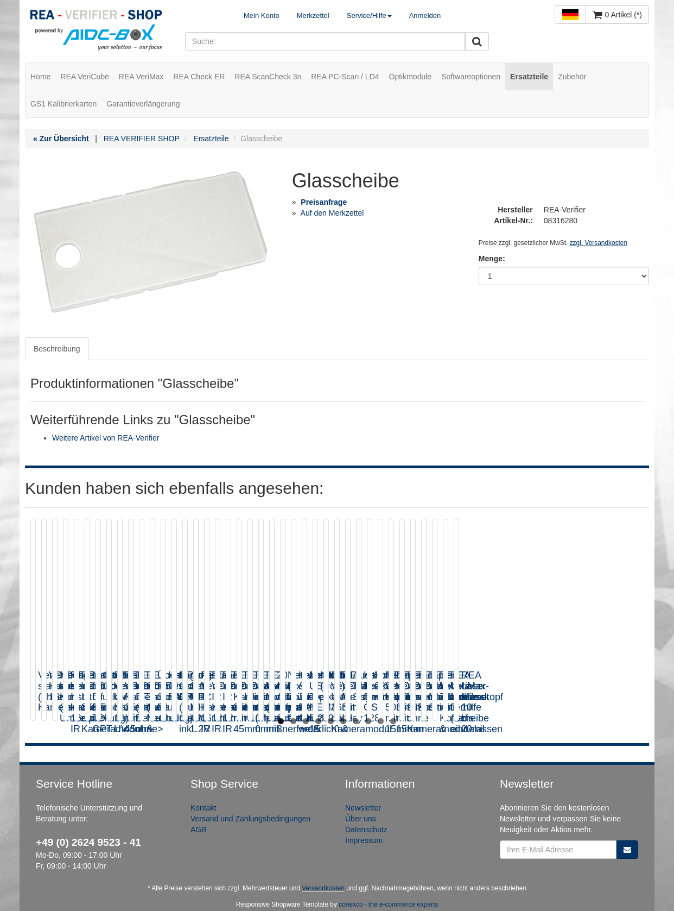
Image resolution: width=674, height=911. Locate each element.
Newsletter (363, 807)
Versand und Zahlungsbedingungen (250, 818)
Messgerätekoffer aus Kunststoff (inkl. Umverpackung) (397, 686)
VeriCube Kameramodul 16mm (246, 681)
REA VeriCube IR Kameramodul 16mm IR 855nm (557, 686)
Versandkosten (323, 888)
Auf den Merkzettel (332, 213)
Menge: (492, 258)
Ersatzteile (529, 76)
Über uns (360, 818)
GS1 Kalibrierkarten (63, 103)
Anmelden (425, 15)
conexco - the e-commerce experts (388, 904)
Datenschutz (366, 829)
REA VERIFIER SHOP (142, 138)
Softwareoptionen (470, 76)
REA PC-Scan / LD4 (345, 76)
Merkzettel (313, 15)
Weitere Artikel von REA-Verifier (105, 437)
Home (40, 76)
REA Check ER (199, 76)
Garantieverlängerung (143, 103)
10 (393, 721)
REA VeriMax (141, 76)
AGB (198, 829)
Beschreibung (57, 348)
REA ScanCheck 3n (267, 76)
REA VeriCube (84, 76)
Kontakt (203, 807)
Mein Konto (261, 15)
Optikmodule (410, 76)
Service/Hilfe (369, 15)
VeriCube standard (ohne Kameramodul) (92, 681)
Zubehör (572, 76)
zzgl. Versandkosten (598, 243)
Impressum (364, 840)
